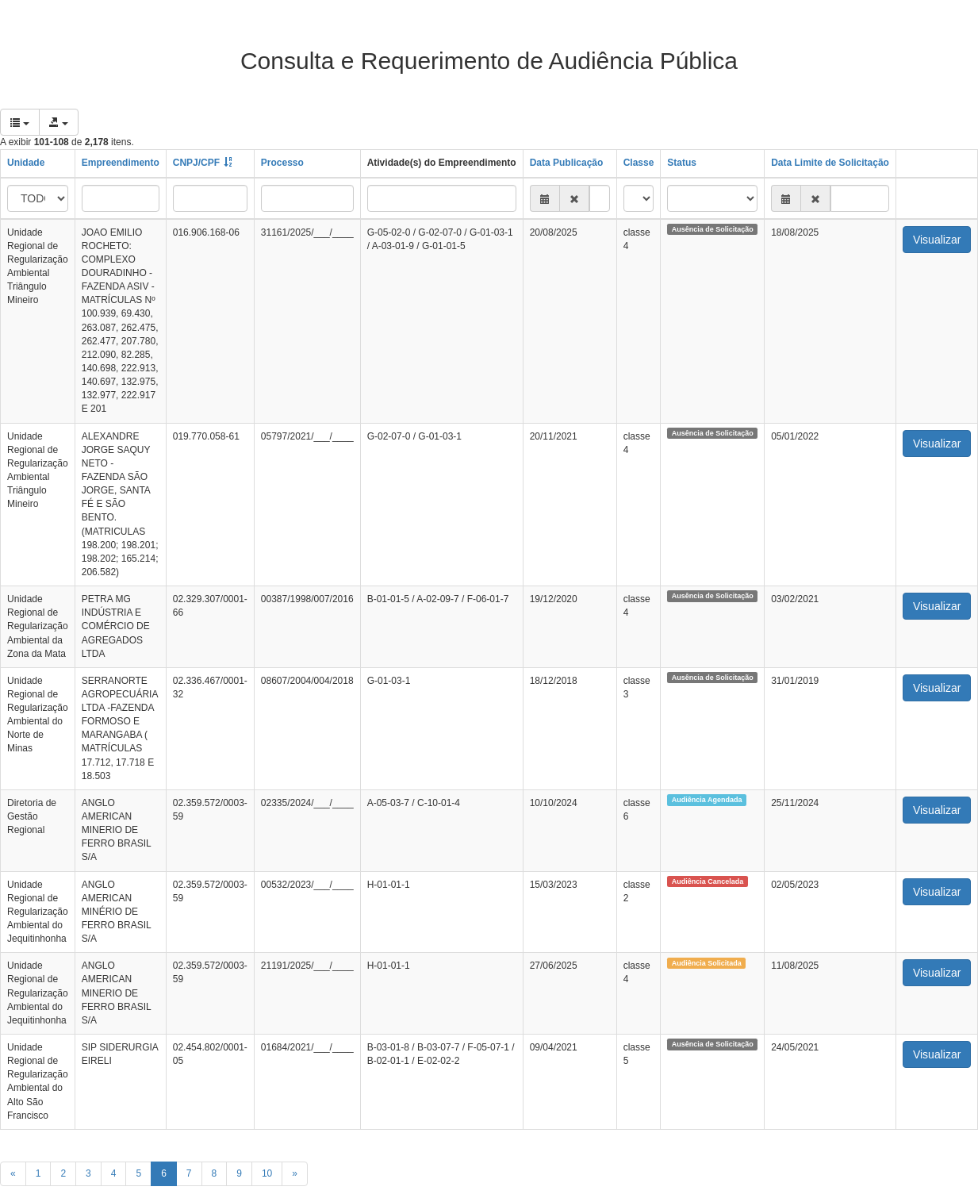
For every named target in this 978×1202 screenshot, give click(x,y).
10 (267, 1173)
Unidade (25, 162)
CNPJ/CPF (196, 162)
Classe (638, 162)
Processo (282, 162)
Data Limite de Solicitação (830, 162)
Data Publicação (567, 162)
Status (681, 162)
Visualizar (937, 239)
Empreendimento (120, 162)
